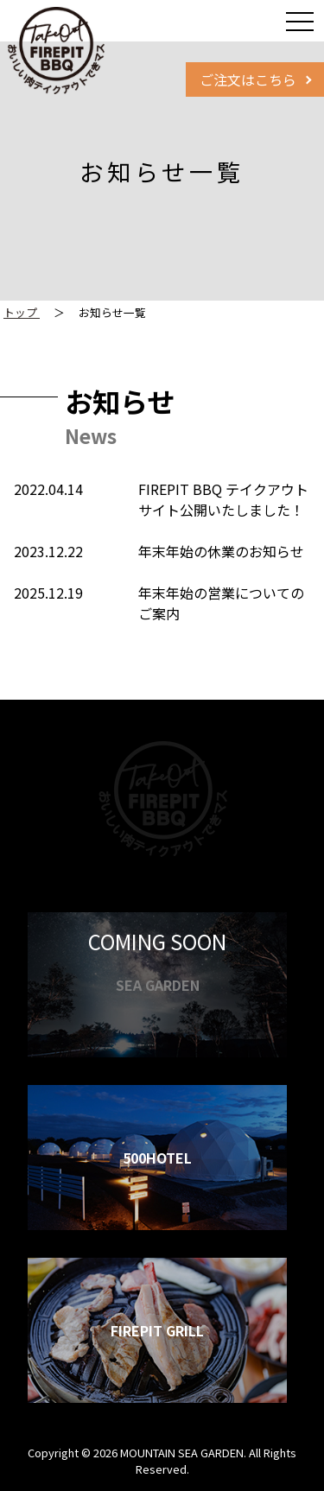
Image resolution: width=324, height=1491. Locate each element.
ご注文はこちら (248, 79)
